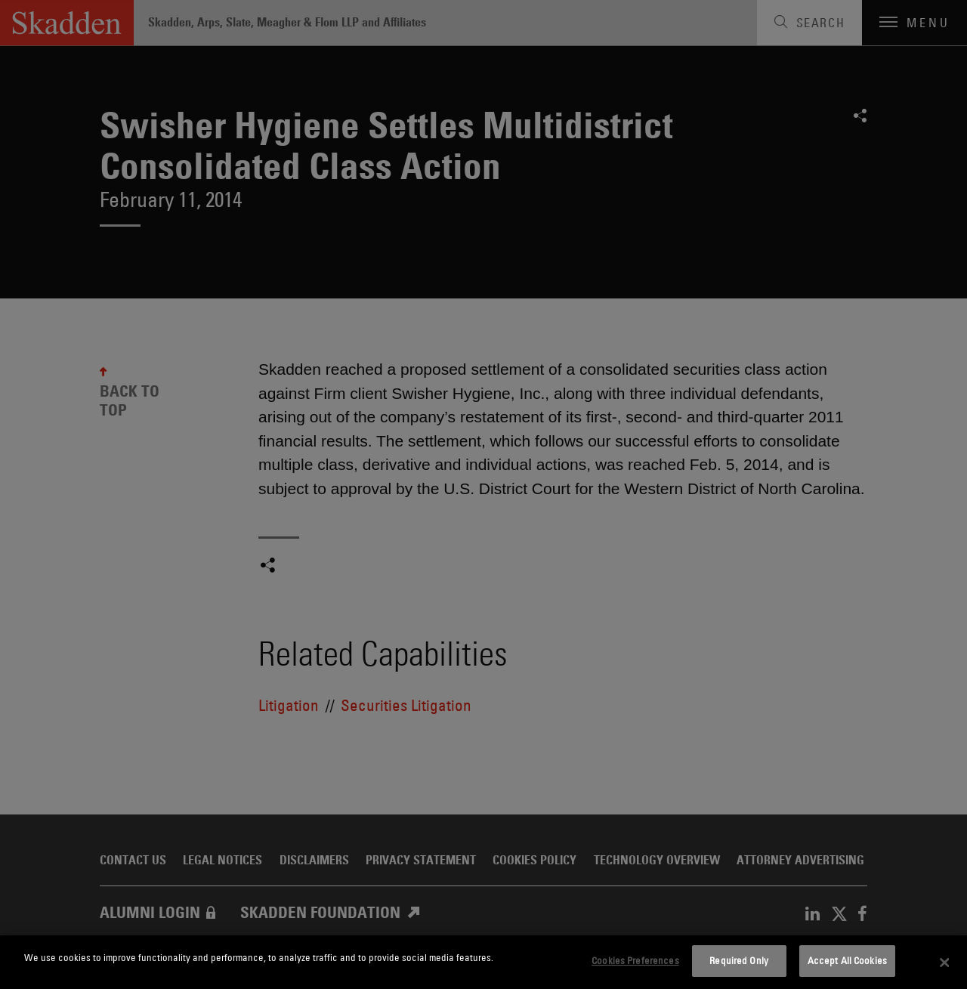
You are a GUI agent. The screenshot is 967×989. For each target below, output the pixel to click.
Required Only (738, 960)
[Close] (944, 962)
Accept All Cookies (847, 960)
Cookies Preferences (635, 960)
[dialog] (483, 962)
